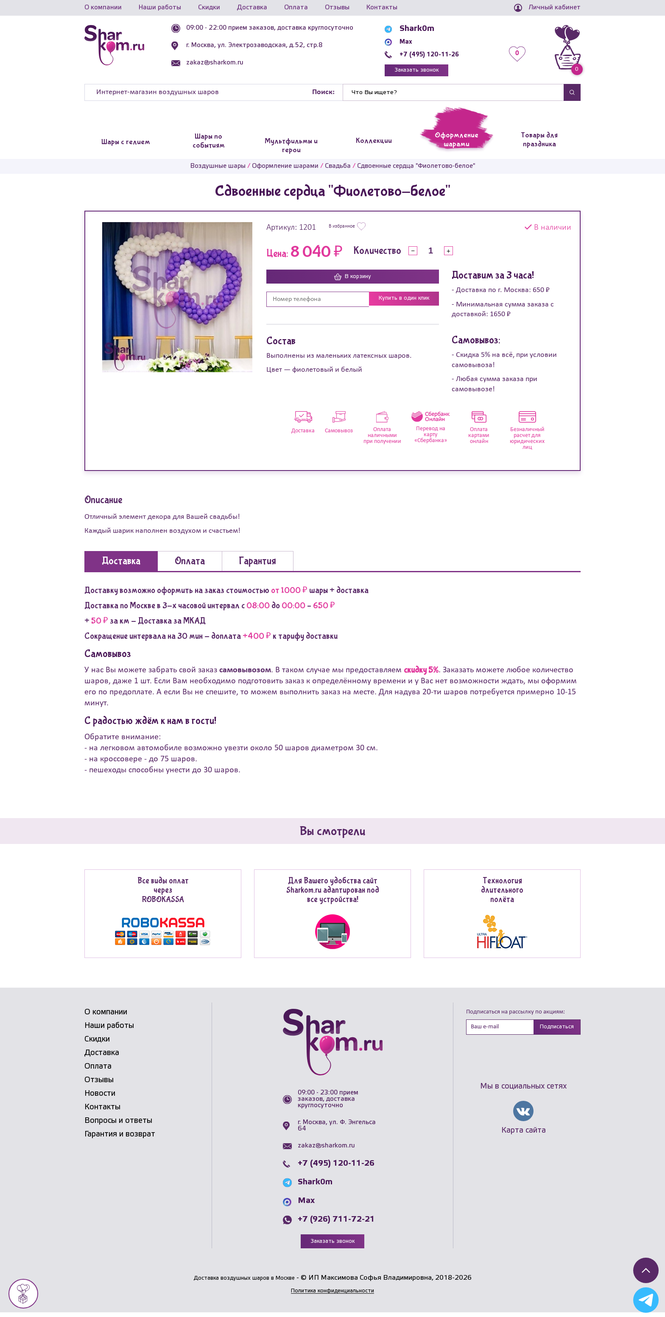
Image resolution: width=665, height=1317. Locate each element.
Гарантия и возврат (119, 1137)
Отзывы (337, 8)
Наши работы (160, 8)
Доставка (252, 8)
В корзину (352, 280)
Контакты (381, 8)
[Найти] (453, 95)
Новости (99, 1097)
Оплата (296, 8)
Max (413, 41)
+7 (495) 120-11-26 (443, 54)
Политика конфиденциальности (332, 1295)
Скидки (209, 8)
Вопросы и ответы (118, 1124)
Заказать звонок (432, 72)
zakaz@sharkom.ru (231, 63)
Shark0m (422, 29)
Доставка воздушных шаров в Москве (244, 1282)
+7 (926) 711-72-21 (336, 1223)
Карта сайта (523, 1136)
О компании (103, 8)
